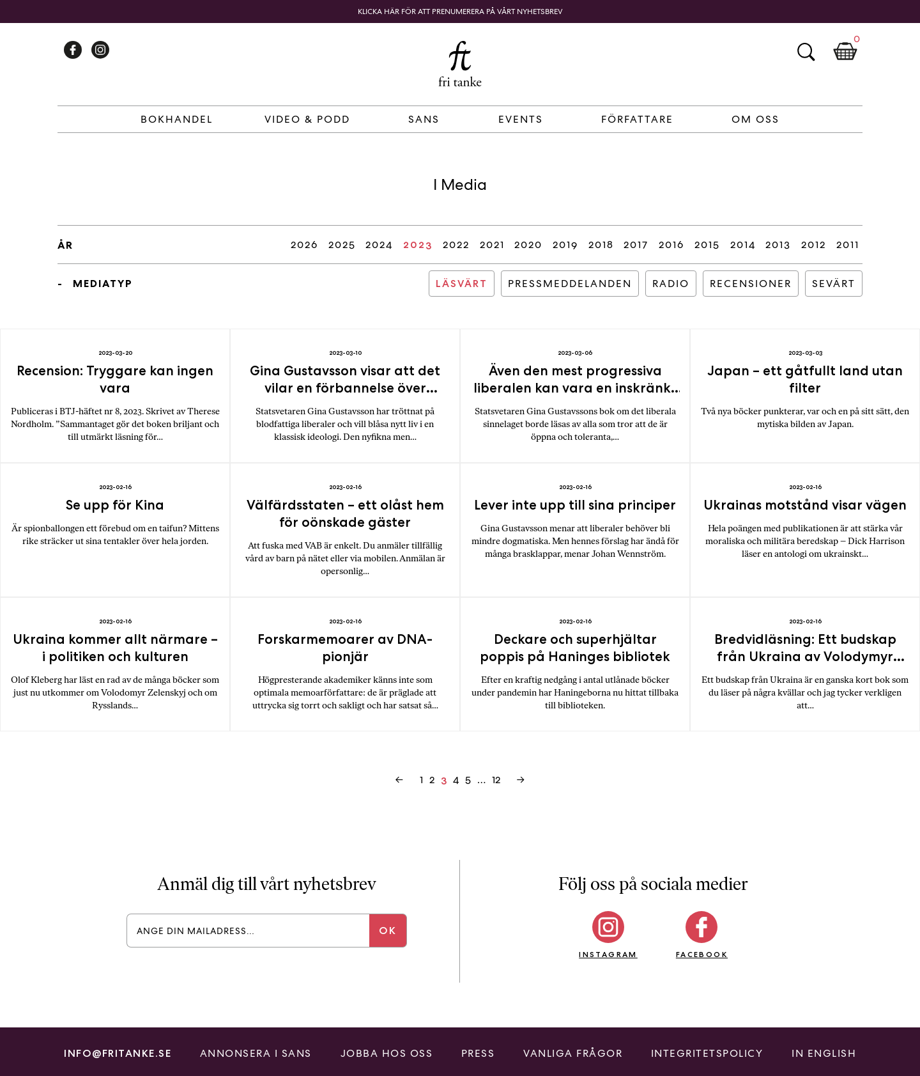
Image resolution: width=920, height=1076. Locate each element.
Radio (670, 283)
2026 (304, 244)
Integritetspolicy (707, 1053)
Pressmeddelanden (570, 283)
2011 (847, 244)
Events (520, 119)
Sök (805, 52)
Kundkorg (845, 52)
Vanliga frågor (572, 1053)
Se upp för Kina (115, 505)
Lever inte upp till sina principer (575, 505)
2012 (813, 244)
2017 (636, 244)
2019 (565, 244)
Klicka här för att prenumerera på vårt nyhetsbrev (460, 11)
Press (478, 1053)
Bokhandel (177, 119)
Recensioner (751, 283)
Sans (424, 119)
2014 (743, 244)
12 (496, 779)
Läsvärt (461, 283)
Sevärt (833, 283)
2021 (492, 244)
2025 (342, 244)
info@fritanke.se (117, 1053)
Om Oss (755, 119)
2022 (456, 244)
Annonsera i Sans (256, 1053)
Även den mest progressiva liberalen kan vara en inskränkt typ (575, 388)
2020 (528, 244)
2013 (778, 244)
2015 (707, 244)
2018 (601, 244)
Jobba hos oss (387, 1053)
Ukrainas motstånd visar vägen (805, 505)
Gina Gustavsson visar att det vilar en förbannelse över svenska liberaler (345, 388)
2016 (671, 244)
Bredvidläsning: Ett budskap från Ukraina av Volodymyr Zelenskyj (805, 656)
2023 (418, 244)
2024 (379, 244)
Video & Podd (307, 119)
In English (824, 1053)
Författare (637, 119)
